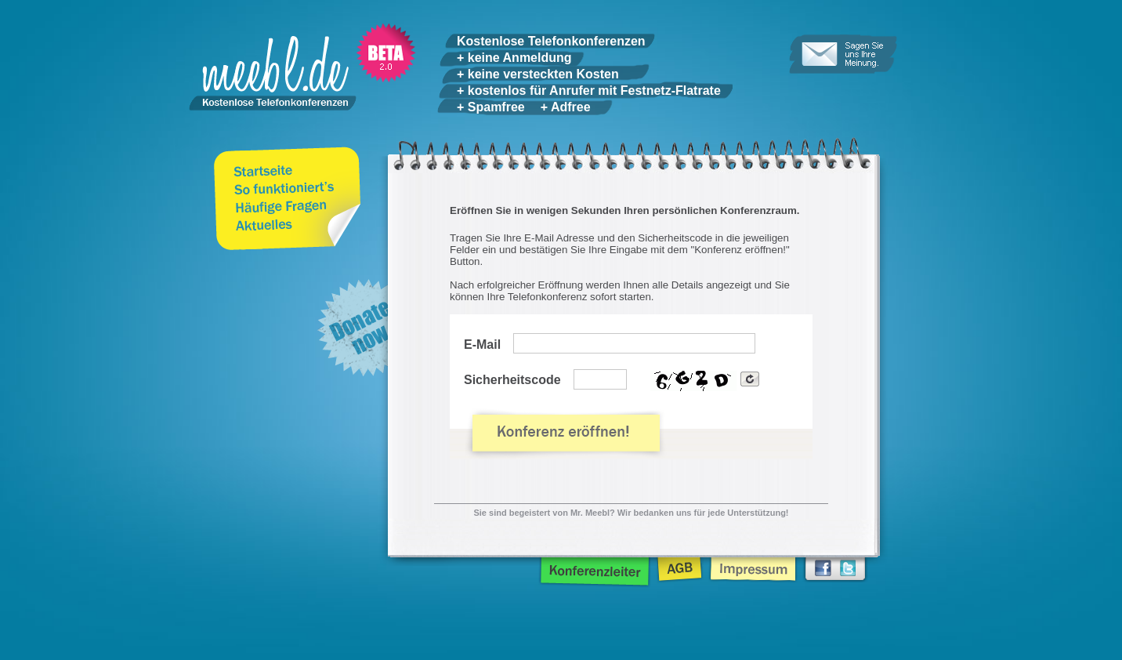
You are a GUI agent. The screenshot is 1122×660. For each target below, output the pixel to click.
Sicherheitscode (512, 379)
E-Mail (482, 344)
